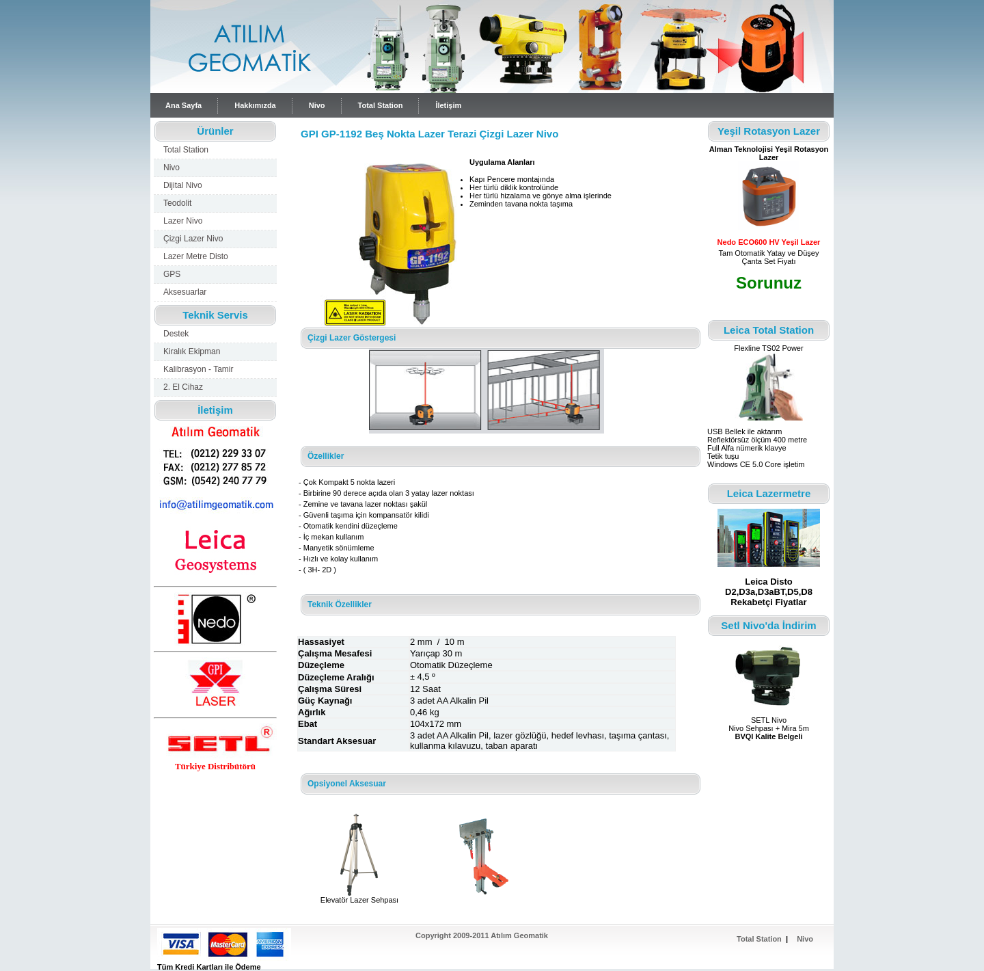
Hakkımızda (255, 105)
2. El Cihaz (183, 387)
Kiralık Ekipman (191, 351)
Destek (176, 333)
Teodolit (177, 203)
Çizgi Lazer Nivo (193, 238)
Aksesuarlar (184, 292)
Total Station (380, 105)
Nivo (317, 105)
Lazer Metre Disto (195, 256)
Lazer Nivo (182, 221)
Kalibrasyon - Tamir (198, 369)
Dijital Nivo (182, 185)
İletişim (448, 105)
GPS (171, 274)
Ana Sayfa (183, 105)
